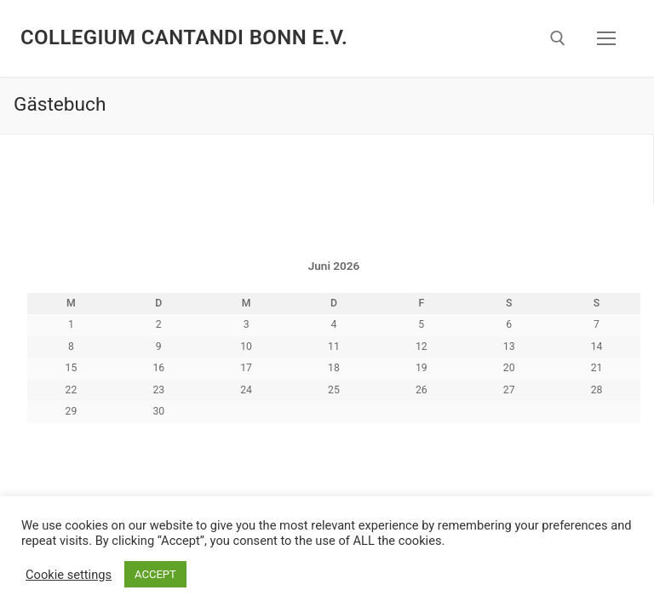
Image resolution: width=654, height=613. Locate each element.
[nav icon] (606, 38)
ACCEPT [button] (155, 574)
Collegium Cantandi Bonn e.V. (183, 37)
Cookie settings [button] (69, 574)
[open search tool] (557, 38)
